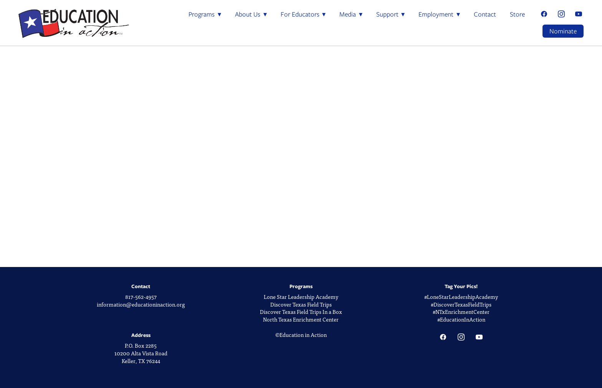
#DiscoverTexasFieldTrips (461, 304)
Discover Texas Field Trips (301, 304)
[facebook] (544, 14)
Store (517, 14)
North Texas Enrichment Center (301, 319)
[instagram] (561, 14)
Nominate (563, 31)
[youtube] (578, 14)
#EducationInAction (461, 319)
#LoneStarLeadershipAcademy (461, 296)
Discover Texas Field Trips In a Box (301, 311)
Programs (205, 14)
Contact (485, 14)
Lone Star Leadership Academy (301, 296)
